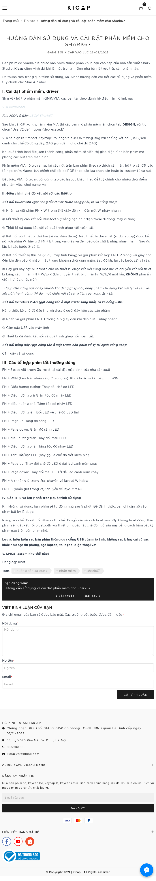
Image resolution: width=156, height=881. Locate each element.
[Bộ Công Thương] (21, 855)
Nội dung (10, 623)
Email (7, 676)
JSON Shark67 (40, 115)
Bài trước (66, 595)
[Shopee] (28, 840)
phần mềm (67, 571)
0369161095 (16, 747)
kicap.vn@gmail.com (23, 753)
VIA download (13, 107)
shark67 (93, 571)
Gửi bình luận (136, 694)
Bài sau (92, 595)
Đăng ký (78, 808)
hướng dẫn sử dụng (32, 571)
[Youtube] (17, 840)
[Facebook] (5, 840)
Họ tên (8, 660)
